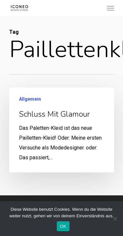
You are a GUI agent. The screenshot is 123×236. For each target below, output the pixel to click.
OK (63, 226)
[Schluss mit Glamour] (61, 130)
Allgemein (30, 99)
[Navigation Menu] (110, 8)
